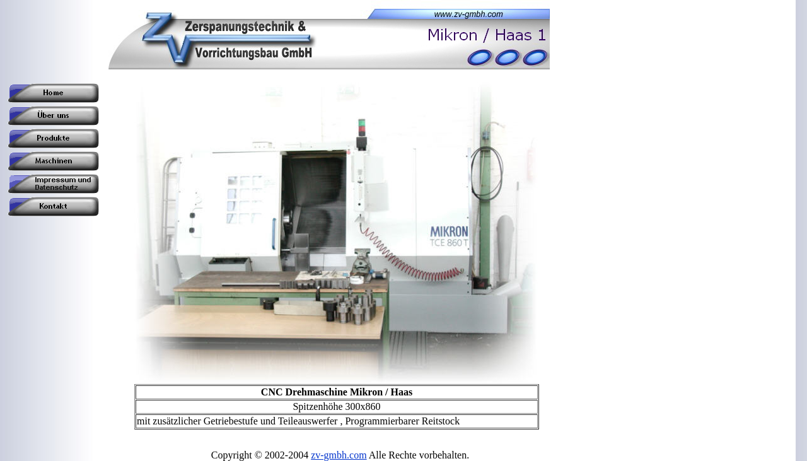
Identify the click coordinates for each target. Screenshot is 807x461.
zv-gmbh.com (338, 455)
